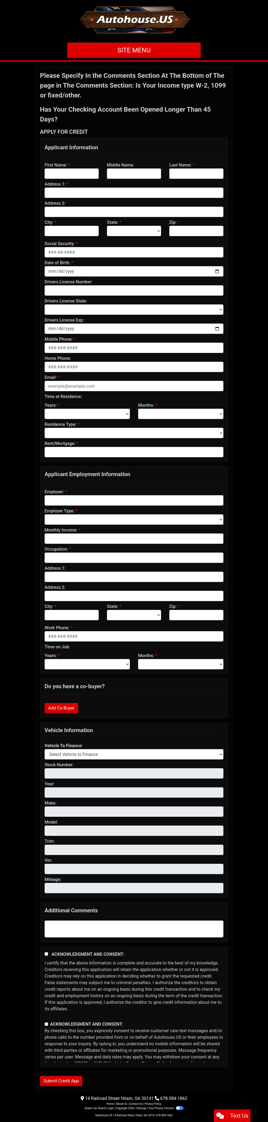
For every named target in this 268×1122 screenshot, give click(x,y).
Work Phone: (57, 627)
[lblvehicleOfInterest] (134, 754)
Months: (146, 405)
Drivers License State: (66, 301)
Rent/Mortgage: (60, 443)
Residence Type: (61, 424)
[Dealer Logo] (134, 19)
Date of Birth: (57, 262)
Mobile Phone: (59, 339)
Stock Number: (59, 764)
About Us (121, 1103)
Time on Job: (57, 646)
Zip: (173, 222)
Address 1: (55, 184)
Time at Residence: (63, 396)
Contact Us (135, 1103)
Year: (49, 783)
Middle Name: (120, 165)
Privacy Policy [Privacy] (153, 1103)
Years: (51, 405)
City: (49, 222)
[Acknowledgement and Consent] (46, 954)
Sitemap (141, 1108)
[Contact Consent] (46, 1024)
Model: (51, 822)
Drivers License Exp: (64, 320)
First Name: (56, 165)
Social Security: (60, 243)
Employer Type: (59, 510)
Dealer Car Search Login (99, 1108)
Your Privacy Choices (165, 1108)
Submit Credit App (61, 1081)
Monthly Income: (61, 530)
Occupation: (56, 549)
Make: (51, 803)
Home (110, 1103)
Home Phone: (58, 358)
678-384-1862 (173, 1098)
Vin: (48, 860)
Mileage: (53, 879)
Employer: (54, 491)
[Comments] (134, 929)
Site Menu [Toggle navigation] (134, 50)
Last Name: (180, 165)
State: (112, 222)
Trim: (50, 841)
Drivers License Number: (68, 281)
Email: (51, 377)
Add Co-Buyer (61, 708)
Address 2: (55, 203)
